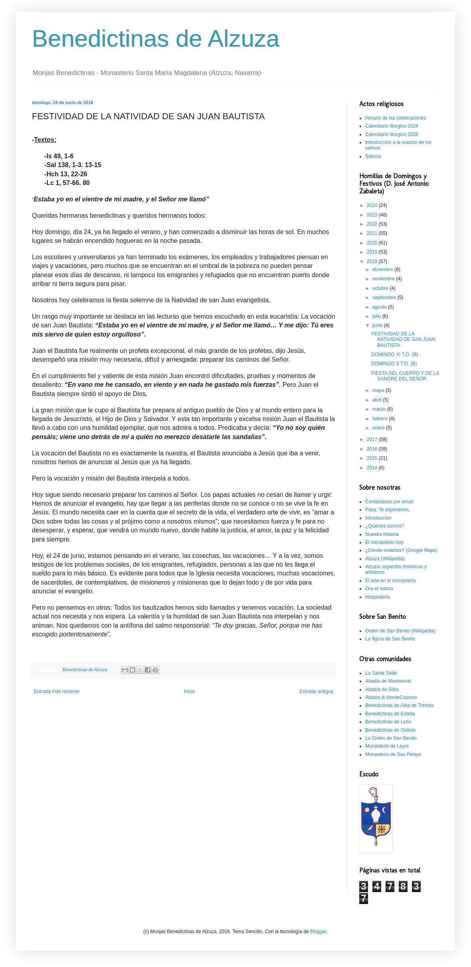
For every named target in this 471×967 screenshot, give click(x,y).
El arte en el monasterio (390, 580)
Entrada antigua (316, 691)
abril (377, 400)
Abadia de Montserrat (388, 681)
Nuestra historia (382, 534)
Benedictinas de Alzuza (155, 38)
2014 (373, 468)
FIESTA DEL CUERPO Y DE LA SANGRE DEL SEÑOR (405, 376)
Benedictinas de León (388, 722)
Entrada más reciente (56, 691)
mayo (379, 390)
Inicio (189, 691)
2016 (373, 449)
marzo (379, 409)
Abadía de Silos (382, 689)
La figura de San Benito (390, 639)
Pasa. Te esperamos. (387, 509)
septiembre (385, 297)
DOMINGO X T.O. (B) (394, 363)
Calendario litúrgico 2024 (391, 126)
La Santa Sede (381, 673)
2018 (373, 261)
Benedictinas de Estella (390, 714)
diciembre (383, 269)
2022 (373, 224)
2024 (373, 205)
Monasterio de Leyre (387, 746)
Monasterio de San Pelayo (393, 754)
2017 (373, 439)
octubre (381, 288)
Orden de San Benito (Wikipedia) (400, 631)
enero (379, 428)
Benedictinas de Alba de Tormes (399, 705)
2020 (373, 243)
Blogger (318, 931)
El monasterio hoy (384, 542)
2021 (373, 233)
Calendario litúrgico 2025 (391, 134)
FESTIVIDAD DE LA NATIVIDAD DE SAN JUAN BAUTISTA (403, 339)
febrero (380, 418)
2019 (373, 252)
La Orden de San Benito (391, 738)
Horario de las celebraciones (395, 118)
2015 (373, 458)
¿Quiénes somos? (384, 526)
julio (377, 316)
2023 (373, 215)
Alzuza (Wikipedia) (385, 558)
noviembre (384, 279)
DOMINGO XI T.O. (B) (394, 354)
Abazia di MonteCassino (391, 697)
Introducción (378, 518)
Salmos (373, 156)
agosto (380, 307)
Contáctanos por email (389, 501)
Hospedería (377, 597)
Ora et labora (379, 588)
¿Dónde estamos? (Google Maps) (401, 550)
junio (378, 325)
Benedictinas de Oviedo (390, 730)
